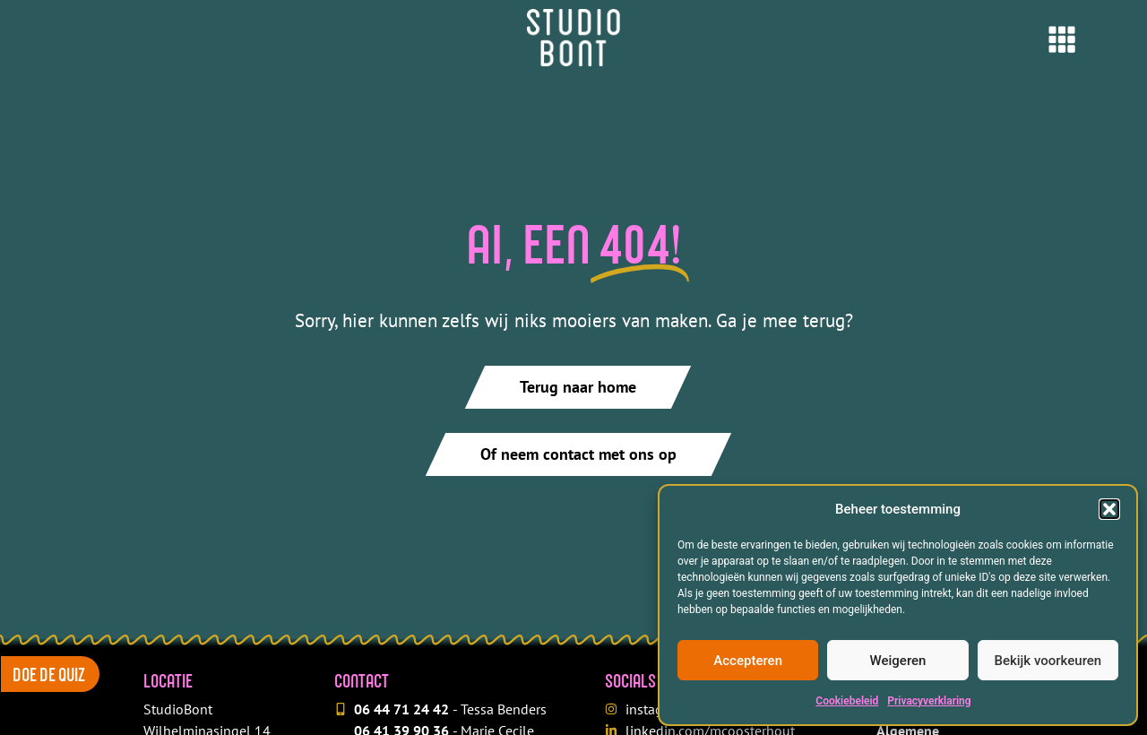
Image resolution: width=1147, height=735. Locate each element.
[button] (1109, 509)
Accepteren (747, 661)
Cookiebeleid (846, 701)
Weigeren (898, 661)
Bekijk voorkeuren (1047, 661)
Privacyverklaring (928, 701)
